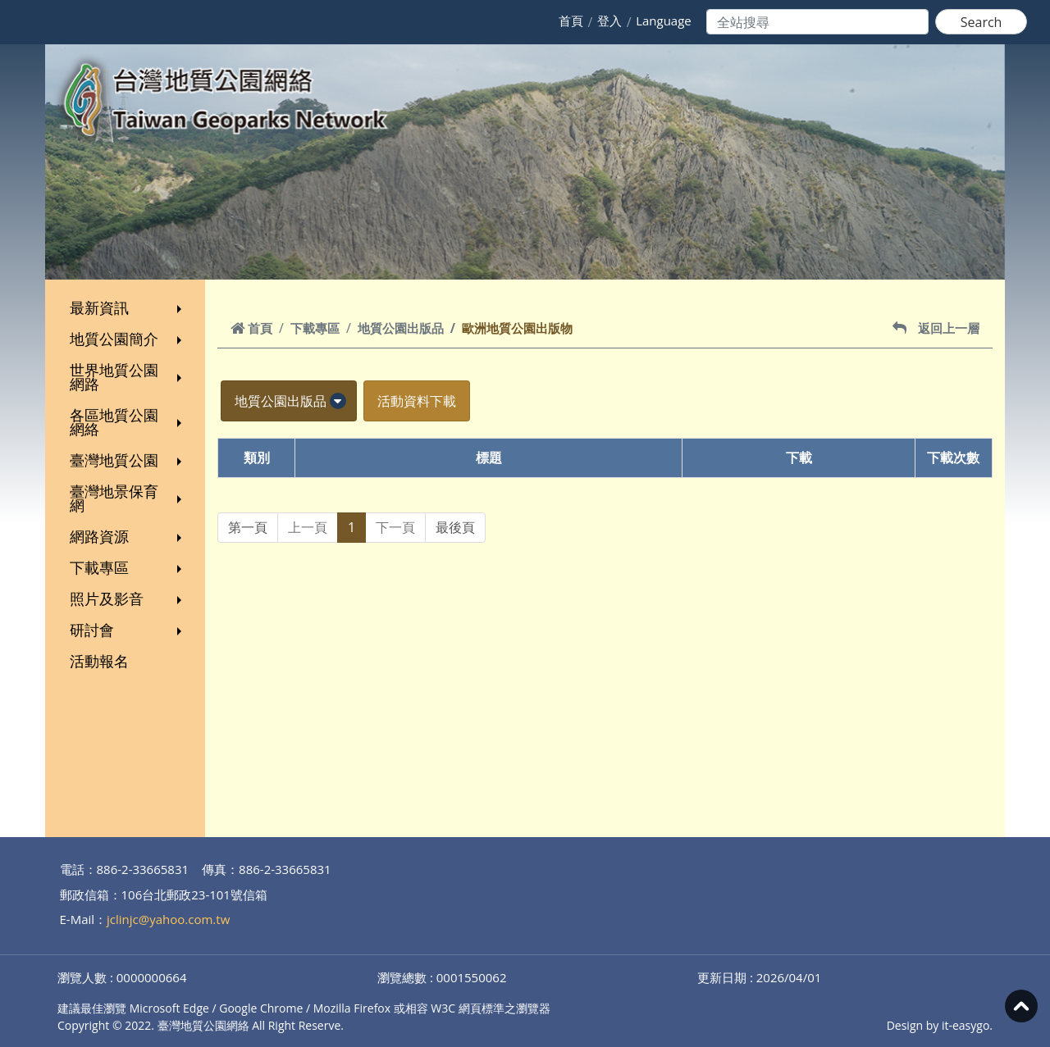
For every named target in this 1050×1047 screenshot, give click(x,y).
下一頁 (395, 527)
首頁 (571, 20)
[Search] (817, 21)
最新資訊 (127, 307)
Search (981, 22)
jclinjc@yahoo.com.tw (168, 919)
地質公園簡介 (127, 338)
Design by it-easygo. (940, 1025)
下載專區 (127, 567)
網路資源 (127, 536)
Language (664, 20)
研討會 (127, 630)
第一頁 (247, 527)
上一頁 (307, 527)
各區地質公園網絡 (127, 422)
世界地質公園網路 (127, 377)
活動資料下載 (416, 401)
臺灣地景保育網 (127, 498)
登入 (609, 20)
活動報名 (99, 661)
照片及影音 (127, 598)
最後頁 (455, 527)
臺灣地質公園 (127, 460)
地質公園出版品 (401, 328)
